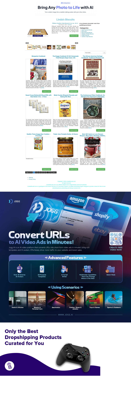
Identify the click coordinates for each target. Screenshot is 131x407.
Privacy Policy (32, 179)
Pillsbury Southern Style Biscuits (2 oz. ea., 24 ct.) (65, 23)
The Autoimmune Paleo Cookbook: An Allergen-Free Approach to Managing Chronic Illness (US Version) (93, 96)
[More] (42, 87)
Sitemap (31, 177)
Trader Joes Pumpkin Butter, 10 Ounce (65, 134)
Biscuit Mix (84, 31)
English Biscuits (85, 35)
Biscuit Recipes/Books (86, 32)
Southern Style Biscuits (87, 36)
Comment (70, 24)
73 (50, 172)
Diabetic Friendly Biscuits (87, 34)
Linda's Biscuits (65, 19)
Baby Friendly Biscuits (86, 30)
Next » (54, 172)
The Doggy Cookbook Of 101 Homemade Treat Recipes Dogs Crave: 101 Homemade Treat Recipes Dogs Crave (65, 57)
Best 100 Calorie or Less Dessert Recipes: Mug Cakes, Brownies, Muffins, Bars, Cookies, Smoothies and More (92, 135)
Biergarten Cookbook (38, 56)
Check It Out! (74, 35)
